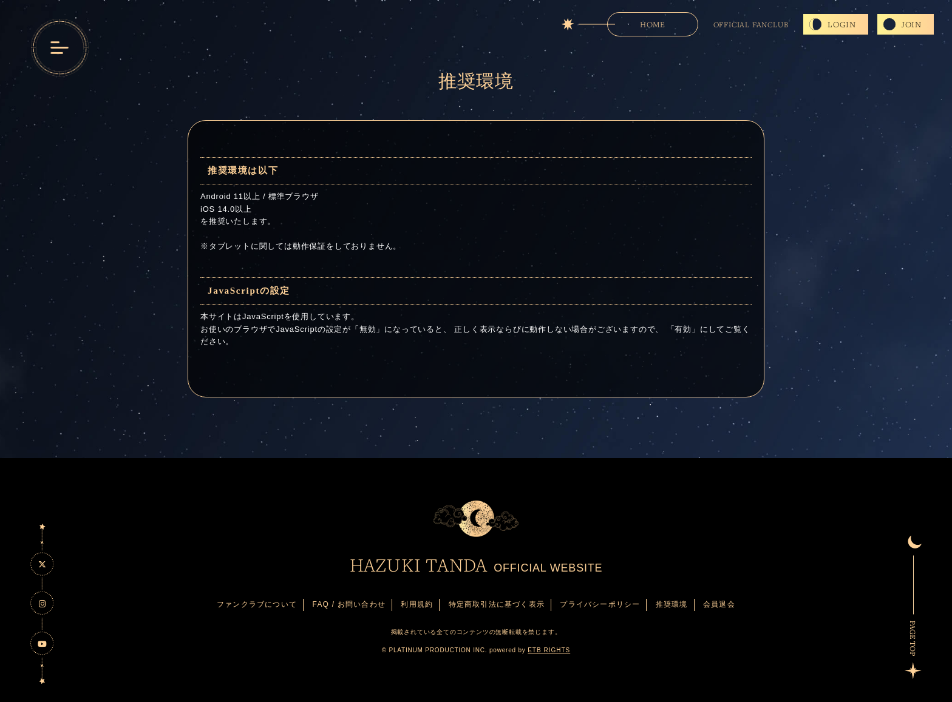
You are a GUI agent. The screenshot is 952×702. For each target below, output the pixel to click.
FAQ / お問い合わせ (349, 604)
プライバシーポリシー (600, 604)
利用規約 (417, 604)
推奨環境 (672, 604)
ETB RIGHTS (549, 650)
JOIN (912, 24)
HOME (652, 24)
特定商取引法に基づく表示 (497, 604)
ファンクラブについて (257, 604)
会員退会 (719, 604)
